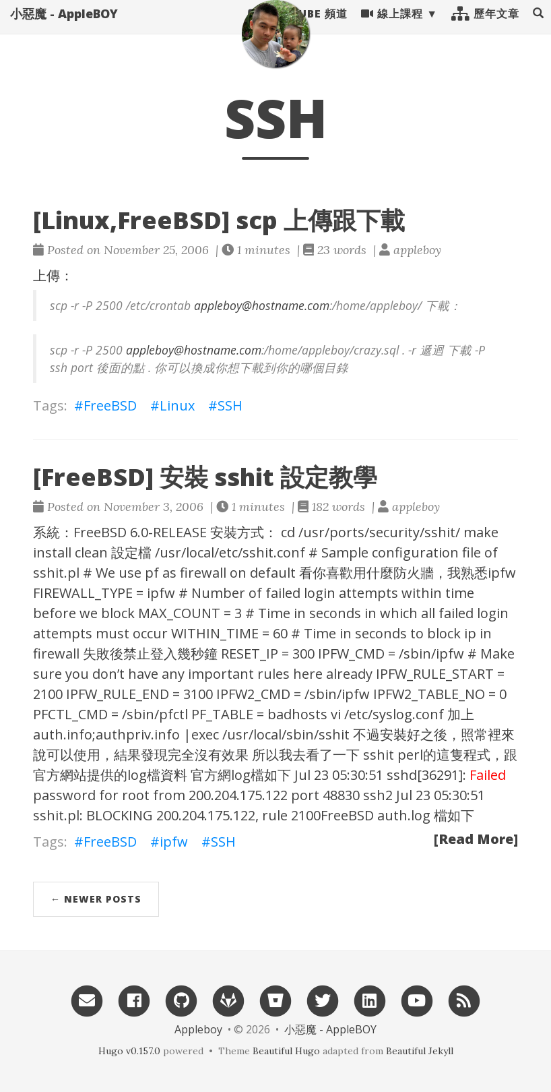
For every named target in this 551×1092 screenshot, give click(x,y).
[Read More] (476, 839)
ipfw (174, 841)
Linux (177, 405)
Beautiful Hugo (286, 1051)
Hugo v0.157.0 (129, 1051)
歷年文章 (485, 27)
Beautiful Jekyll (419, 1051)
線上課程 (392, 27)
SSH (230, 405)
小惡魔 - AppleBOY (64, 27)
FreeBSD (110, 405)
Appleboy (198, 1029)
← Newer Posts (96, 898)
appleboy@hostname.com (261, 305)
